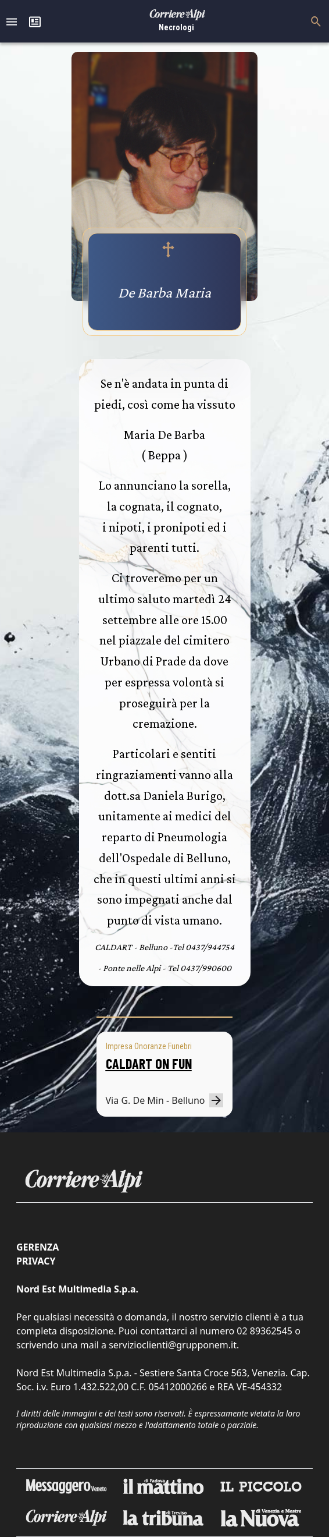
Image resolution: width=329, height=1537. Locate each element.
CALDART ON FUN (149, 1063)
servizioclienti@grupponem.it (173, 1344)
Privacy (35, 1261)
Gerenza (37, 1247)
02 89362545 (264, 1330)
